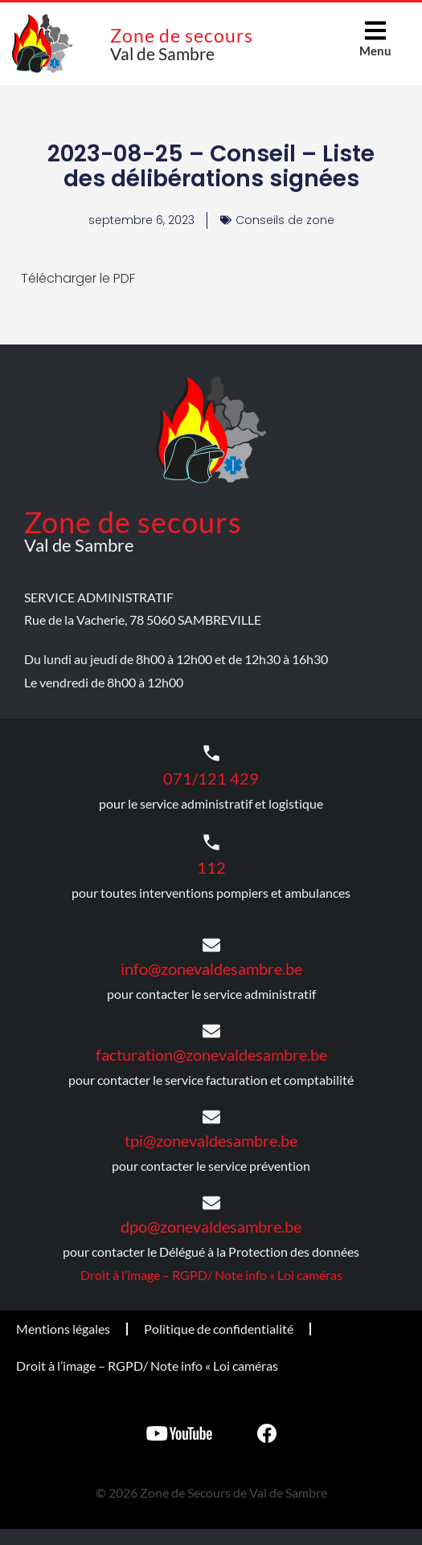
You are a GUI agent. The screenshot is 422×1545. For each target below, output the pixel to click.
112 (211, 867)
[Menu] (375, 30)
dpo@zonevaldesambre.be (211, 1226)
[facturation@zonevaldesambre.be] (211, 1031)
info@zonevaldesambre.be (211, 968)
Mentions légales (63, 1328)
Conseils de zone (285, 220)
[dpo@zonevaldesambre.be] (211, 1203)
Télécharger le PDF (78, 278)
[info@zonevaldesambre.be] (211, 945)
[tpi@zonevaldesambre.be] (211, 1117)
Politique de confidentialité (218, 1328)
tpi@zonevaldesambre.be (211, 1140)
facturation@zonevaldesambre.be (211, 1054)
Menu (375, 50)
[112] (211, 842)
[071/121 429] (211, 753)
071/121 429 (211, 778)
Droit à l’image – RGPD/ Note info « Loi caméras (211, 1274)
